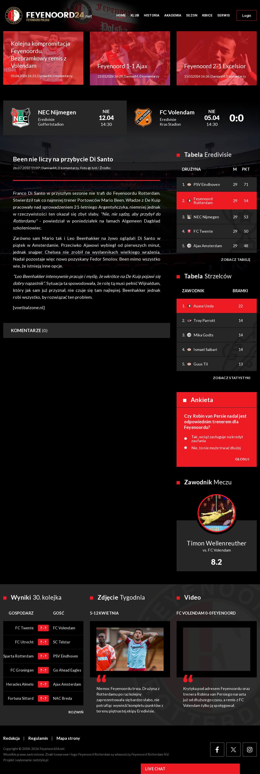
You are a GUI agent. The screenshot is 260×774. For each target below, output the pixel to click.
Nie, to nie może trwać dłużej (216, 448)
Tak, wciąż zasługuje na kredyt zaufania (217, 439)
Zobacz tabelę (235, 260)
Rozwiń (75, 712)
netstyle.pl (40, 760)
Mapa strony (68, 739)
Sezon (191, 16)
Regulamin (38, 739)
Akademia (172, 16)
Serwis (223, 16)
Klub (135, 16)
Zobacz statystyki (231, 378)
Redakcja (11, 739)
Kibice (207, 16)
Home (121, 16)
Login (246, 16)
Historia (151, 16)
